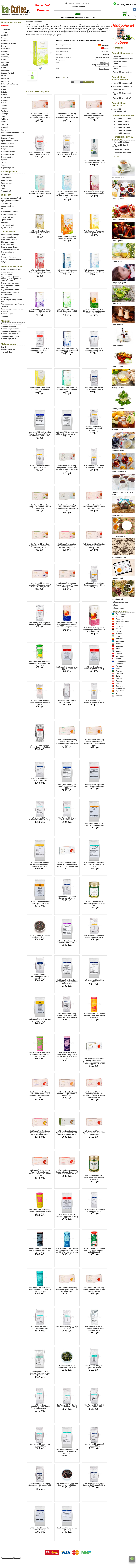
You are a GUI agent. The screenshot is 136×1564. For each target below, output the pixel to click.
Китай (106, 49)
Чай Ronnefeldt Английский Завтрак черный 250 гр (67, 1484)
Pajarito (4, 92)
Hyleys (3, 59)
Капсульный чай (7, 206)
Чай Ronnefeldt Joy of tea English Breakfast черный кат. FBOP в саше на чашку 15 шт (67, 625)
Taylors (4, 108)
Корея (118, 651)
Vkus (3, 116)
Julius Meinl (5, 65)
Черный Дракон (7, 168)
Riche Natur (5, 97)
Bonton (4, 46)
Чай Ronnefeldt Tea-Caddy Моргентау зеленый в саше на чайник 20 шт (67, 1289)
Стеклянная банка (8, 237)
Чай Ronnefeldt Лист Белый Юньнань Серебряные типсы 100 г (67, 1451)
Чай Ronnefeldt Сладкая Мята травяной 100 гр (67, 701)
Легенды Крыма (7, 146)
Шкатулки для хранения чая (12, 309)
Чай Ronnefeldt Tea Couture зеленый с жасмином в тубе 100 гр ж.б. (40, 1211)
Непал (118, 659)
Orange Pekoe (6, 352)
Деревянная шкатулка (10, 249)
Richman (4, 100)
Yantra (3, 122)
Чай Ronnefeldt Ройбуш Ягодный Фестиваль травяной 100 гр (94, 428)
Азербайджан (121, 614)
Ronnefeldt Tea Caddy (122, 127)
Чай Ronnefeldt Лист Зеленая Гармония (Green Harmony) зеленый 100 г (40, 1373)
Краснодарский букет (9, 141)
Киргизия (119, 646)
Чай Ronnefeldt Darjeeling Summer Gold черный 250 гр (94, 1484)
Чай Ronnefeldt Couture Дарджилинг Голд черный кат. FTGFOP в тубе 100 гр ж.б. (67, 1055)
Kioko (3, 68)
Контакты (86, 3)
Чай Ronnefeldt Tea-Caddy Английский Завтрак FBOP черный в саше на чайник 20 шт (40, 1094)
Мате (3, 209)
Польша (119, 666)
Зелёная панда (7, 135)
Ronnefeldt (38, 22)
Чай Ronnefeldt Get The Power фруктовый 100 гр (39, 349)
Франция (119, 686)
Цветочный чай (7, 228)
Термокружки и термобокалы (12, 304)
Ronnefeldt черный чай (122, 98)
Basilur (4, 38)
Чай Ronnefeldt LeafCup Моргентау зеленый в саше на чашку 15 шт (40, 546)
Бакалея (43, 10)
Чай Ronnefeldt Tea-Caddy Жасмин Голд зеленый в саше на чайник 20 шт (40, 1133)
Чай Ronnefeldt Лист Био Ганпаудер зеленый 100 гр (94, 161)
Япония (119, 696)
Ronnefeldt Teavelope (102, 57)
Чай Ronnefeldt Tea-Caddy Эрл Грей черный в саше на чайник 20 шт (94, 1133)
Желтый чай (6, 177)
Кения (118, 644)
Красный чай (6, 183)
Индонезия (120, 634)
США (118, 676)
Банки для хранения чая (11, 269)
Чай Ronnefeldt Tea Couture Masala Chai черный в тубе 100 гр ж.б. (94, 1015)
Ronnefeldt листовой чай (122, 72)
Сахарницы (5, 297)
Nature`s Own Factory (9, 84)
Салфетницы (6, 295)
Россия (118, 668)
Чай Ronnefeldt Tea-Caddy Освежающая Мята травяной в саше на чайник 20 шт (67, 742)
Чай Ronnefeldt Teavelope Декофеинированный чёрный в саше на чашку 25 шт (67, 194)
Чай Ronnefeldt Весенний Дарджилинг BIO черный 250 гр (40, 1485)
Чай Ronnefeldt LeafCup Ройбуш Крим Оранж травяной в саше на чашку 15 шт (39, 116)
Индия (118, 631)
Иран (118, 636)
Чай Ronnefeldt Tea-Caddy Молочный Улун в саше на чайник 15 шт (67, 1093)
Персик (106, 69)
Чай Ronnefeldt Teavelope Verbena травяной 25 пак (94, 193)
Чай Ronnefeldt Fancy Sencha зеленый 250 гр (67, 1367)
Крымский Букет (7, 143)
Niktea (3, 89)
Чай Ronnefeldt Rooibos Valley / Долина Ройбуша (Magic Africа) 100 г (39, 864)
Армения (119, 619)
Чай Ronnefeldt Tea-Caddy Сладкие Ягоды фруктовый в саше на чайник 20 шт (67, 1172)
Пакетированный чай (9, 211)
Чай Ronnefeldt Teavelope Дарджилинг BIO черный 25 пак (40, 311)
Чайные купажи (118, 608)
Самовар (4, 311)
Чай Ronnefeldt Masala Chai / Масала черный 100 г (67, 942)
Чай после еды (118, 450)
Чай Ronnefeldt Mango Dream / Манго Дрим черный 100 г (67, 433)
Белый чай (5, 175)
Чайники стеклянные (9, 334)
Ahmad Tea (5, 30)
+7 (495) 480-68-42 (126, 4)
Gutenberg (5, 57)
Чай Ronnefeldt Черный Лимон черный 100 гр (67, 897)
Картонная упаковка (9, 239)
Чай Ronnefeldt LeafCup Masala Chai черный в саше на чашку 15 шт (94, 506)
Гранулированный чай (10, 201)
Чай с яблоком (117, 367)
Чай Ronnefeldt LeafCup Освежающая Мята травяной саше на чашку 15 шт (67, 116)
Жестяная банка (7, 242)
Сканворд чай (117, 578)
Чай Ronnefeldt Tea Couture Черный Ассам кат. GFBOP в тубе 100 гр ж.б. (40, 1289)
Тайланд (119, 681)
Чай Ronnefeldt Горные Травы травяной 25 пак (67, 237)
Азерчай (4, 127)
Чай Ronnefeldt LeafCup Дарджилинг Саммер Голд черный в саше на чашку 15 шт (67, 468)
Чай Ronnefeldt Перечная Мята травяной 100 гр (94, 466)
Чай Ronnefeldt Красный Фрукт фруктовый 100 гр (94, 785)
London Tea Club (7, 73)
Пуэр (3, 186)
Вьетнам (119, 624)
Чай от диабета (118, 408)
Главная (29, 22)
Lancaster (5, 70)
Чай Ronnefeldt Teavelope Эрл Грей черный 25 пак (94, 271)
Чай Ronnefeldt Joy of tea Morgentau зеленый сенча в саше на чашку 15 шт (94, 311)
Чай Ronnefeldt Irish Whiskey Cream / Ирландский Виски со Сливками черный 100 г (40, 434)
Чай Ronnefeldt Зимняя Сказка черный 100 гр (94, 388)
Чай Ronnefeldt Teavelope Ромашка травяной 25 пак (94, 232)
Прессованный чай (8, 214)
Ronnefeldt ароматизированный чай (123, 57)
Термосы (4, 306)
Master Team (6, 78)
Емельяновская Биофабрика (12, 133)
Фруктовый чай (7, 225)
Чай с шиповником (119, 220)
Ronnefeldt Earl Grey (122, 142)
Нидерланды (121, 661)
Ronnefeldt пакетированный (119, 110)
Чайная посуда (7, 314)
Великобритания (122, 621)
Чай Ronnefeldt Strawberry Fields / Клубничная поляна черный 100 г (67, 982)
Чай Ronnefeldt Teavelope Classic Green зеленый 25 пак (67, 311)
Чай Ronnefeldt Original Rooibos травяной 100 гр (94, 824)
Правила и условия (77, 6)
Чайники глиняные (8, 326)
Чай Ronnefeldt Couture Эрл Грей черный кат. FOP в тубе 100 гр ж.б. (40, 1250)
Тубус (3, 262)
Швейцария (120, 688)
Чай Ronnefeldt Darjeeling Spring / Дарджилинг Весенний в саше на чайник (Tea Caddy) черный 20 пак (94, 1061)
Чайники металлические (11, 331)
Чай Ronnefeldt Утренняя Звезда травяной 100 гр (40, 902)
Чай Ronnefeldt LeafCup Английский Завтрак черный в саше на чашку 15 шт (40, 585)
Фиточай (4, 222)
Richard (4, 95)
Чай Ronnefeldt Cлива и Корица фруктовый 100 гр (40, 746)
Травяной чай (6, 220)
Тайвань (119, 678)
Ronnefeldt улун (119, 90)
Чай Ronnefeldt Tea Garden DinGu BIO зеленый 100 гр (67, 1406)
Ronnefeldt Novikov (121, 124)
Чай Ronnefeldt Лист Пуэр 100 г (94, 981)
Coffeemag (5, 49)
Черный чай (6, 191)
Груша (101, 69)
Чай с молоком (118, 325)
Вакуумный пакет (8, 244)
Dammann (5, 51)
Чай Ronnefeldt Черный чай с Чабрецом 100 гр (94, 1210)
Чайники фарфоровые (10, 336)
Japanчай (5, 62)
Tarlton (4, 105)
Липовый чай (117, 262)
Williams (4, 119)
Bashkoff (4, 35)
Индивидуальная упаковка (11, 259)
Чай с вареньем (118, 199)
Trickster (4, 111)
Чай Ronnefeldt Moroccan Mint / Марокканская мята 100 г (94, 864)
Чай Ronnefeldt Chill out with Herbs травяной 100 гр (40, 1020)
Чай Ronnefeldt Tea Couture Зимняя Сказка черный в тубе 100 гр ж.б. (94, 1250)
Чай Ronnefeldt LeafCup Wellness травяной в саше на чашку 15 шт (94, 115)
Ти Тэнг (4, 162)
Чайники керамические (10, 329)
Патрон (4, 149)
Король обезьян (7, 138)
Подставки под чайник (10, 290)
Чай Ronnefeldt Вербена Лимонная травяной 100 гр (94, 584)
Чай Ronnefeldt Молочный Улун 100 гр (67, 1529)
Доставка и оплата (73, 3)
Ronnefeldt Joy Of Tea (122, 118)
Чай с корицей (117, 241)
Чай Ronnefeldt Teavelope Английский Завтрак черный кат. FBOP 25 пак (67, 350)
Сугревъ (4, 160)
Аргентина (120, 616)
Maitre (3, 76)
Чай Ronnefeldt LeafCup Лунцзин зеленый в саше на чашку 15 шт (40, 506)
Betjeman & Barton (8, 43)
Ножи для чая (6, 274)
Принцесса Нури (7, 154)
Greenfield (5, 54)
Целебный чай (117, 599)
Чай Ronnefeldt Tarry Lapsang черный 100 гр (94, 349)
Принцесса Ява (7, 157)
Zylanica (4, 124)
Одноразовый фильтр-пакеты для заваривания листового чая (11, 278)
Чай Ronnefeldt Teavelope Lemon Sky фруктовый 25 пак (40, 389)
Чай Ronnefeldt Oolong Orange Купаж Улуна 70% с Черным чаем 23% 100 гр (67, 1015)
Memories (5, 81)
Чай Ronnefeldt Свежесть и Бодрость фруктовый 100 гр (40, 623)
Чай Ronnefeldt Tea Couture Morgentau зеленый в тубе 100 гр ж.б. (39, 663)
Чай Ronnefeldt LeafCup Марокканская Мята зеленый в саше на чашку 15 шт (67, 507)
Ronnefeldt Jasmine (121, 150)
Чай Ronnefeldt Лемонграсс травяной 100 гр (39, 466)
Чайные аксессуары (120, 602)
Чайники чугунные (8, 339)
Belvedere (5, 41)
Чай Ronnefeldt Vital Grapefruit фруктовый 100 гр (67, 1216)
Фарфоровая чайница (10, 234)
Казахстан (120, 641)
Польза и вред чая (119, 536)
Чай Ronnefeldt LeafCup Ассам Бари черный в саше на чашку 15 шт (67, 585)
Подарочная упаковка (9, 283)
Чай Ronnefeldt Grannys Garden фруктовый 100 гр (94, 668)
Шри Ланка (120, 691)
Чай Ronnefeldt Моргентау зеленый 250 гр (40, 1445)
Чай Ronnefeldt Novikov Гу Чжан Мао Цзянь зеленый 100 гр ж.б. (94, 1177)
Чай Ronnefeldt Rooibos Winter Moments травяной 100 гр (40, 702)
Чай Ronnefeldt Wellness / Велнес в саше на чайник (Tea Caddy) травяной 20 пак (67, 864)
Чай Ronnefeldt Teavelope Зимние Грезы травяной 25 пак (39, 232)
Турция (118, 683)
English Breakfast (8, 349)
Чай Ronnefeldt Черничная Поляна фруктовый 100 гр (39, 153)
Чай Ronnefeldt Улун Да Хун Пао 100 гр (67, 1327)
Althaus (4, 32)
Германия (105, 45)
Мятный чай (116, 304)
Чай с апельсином (119, 471)
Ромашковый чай (118, 178)
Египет (118, 629)
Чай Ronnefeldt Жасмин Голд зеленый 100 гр (40, 1327)
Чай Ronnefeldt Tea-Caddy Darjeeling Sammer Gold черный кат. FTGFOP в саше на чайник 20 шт (94, 1094)
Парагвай (119, 663)
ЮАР (118, 693)
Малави (119, 654)
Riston (3, 103)
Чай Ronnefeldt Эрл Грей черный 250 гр (94, 1445)
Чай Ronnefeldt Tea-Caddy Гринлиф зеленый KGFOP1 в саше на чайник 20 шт (67, 1133)
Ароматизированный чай (11, 198)
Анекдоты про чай (119, 557)
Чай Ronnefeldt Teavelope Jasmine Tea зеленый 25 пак (40, 193)
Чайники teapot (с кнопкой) (11, 324)
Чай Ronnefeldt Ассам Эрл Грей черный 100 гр (39, 936)
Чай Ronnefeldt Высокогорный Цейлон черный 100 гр (40, 976)
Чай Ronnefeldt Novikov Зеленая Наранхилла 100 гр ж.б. (94, 903)
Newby (3, 87)
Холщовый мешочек (9, 257)
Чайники (4, 316)
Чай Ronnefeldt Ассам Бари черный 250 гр (40, 1529)
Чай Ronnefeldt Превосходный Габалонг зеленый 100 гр (40, 1406)
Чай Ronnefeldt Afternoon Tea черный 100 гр (40, 780)
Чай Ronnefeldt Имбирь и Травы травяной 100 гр (94, 936)
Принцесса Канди (8, 151)
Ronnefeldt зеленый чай (122, 83)
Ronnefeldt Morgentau (122, 153)
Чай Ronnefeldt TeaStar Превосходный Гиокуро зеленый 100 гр (94, 1328)
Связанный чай (7, 217)
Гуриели (4, 130)
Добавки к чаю (7, 203)
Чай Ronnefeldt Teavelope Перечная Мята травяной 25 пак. (67, 389)
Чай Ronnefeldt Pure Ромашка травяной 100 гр (94, 701)
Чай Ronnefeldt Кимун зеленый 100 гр (67, 819)
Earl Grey (4, 347)
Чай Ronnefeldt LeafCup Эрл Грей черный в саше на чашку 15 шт (94, 546)
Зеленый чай (6, 180)
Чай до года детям (119, 283)
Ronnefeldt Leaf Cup (121, 121)
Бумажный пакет (8, 252)
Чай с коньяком (118, 346)
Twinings (4, 114)
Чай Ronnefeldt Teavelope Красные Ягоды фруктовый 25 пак (40, 272)
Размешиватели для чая (10, 292)
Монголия (120, 656)
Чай (48, 5)
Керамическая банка (9, 247)
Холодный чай (117, 429)
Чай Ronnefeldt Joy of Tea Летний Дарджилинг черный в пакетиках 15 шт (94, 629)
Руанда (118, 671)
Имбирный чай (118, 388)
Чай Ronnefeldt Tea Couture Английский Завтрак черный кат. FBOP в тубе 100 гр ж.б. (67, 1250)
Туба (3, 254)
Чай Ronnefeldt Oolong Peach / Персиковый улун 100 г (67, 786)
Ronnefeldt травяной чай (122, 86)
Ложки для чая (7, 272)
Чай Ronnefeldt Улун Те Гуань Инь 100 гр (94, 1367)
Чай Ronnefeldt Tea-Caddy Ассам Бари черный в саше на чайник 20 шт (94, 1289)
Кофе (39, 5)
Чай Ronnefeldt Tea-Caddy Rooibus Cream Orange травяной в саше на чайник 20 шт (40, 1172)
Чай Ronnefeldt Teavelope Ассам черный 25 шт (67, 271)
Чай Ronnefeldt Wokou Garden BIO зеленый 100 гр (39, 819)
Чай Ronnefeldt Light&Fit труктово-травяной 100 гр (67, 153)
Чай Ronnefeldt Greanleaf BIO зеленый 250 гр (94, 1406)
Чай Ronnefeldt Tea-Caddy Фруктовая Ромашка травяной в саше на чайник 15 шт (94, 742)
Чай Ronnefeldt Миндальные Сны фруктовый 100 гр (67, 668)
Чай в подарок (117, 515)
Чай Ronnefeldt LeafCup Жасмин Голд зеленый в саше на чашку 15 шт (66, 546)
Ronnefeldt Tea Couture (123, 130)
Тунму (3, 165)
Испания (119, 639)
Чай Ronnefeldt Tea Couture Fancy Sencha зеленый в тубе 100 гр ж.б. (39, 1054)
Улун (3, 188)
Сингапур (119, 673)
